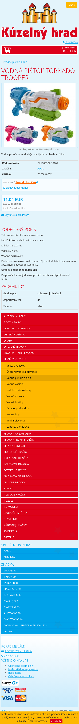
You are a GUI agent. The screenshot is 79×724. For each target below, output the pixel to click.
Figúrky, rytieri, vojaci (19, 352)
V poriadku (56, 721)
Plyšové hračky (14, 494)
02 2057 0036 (10, 655)
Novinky (9, 557)
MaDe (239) (11, 601)
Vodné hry (13, 414)
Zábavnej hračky (15, 525)
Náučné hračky (14, 482)
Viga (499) (10, 576)
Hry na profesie (15, 445)
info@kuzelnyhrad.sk (16, 651)
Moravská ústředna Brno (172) (25, 625)
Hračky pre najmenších (20, 439)
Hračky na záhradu (17, 433)
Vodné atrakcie (16, 396)
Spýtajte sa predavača (15, 214)
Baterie (9, 537)
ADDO (40, 168)
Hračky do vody (15, 359)
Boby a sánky (13, 322)
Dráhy (8, 340)
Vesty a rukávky (16, 365)
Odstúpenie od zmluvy (21, 676)
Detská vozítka (14, 334)
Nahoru (6, 711)
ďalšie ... (9, 631)
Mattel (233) (12, 607)
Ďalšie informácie (38, 721)
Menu (71, 4)
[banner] (39, 12)
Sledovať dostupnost (16, 187)
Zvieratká (10, 531)
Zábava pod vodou (18, 408)
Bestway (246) (13, 595)
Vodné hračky (15, 402)
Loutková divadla (16, 464)
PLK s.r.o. (73, 711)
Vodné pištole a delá (16, 62)
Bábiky (8, 488)
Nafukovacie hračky (18, 476)
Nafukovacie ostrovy (19, 390)
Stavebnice (11, 519)
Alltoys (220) (12, 613)
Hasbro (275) (12, 588)
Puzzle (8, 500)
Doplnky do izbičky (17, 328)
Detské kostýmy (15, 470)
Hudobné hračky (15, 452)
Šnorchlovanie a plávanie (22, 371)
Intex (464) (11, 582)
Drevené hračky (15, 346)
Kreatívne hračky (16, 458)
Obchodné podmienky (21, 665)
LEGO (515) (10, 570)
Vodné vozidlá (15, 384)
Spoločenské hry (16, 512)
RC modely (11, 506)
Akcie (7, 550)
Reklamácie (14, 672)
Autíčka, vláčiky (15, 316)
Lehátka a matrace (18, 426)
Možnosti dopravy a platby (23, 669)
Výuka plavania (16, 420)
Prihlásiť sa (70, 42)
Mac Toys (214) (13, 619)
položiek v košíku (43, 50)
